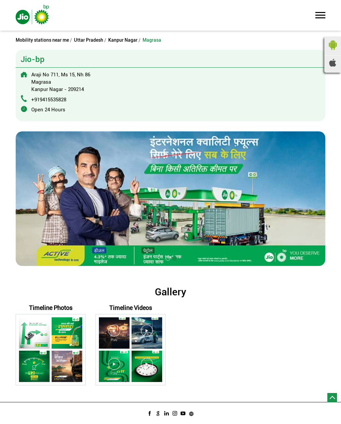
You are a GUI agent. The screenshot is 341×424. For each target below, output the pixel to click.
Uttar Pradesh (88, 40)
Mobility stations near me (42, 40)
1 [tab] (167, 257)
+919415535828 (48, 100)
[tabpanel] (170, 198)
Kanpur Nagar (123, 40)
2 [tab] (173, 257)
